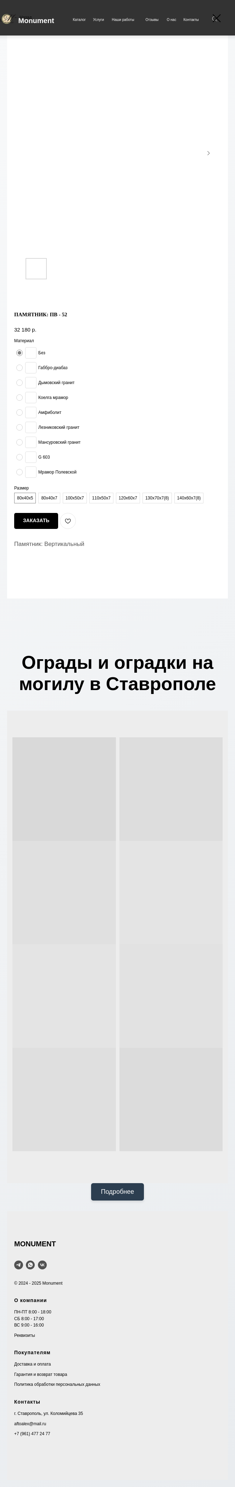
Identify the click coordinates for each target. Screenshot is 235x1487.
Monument (36, 20)
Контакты (191, 20)
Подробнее (117, 1191)
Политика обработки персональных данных (57, 1384)
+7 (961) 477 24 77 (32, 1433)
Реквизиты (24, 1335)
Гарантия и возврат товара (40, 1374)
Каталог (79, 20)
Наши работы (123, 20)
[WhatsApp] (30, 1265)
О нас (172, 20)
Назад (25, 17)
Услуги (98, 20)
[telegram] (18, 1265)
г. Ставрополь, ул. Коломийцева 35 (48, 1413)
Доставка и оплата (32, 1364)
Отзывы (152, 20)
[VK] (42, 1265)
